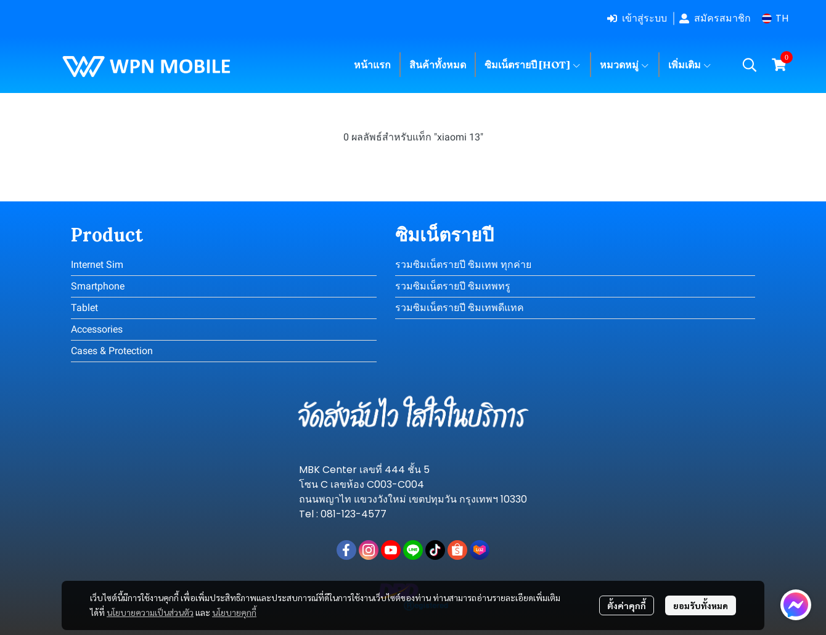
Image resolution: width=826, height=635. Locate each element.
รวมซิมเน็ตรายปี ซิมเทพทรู (452, 286)
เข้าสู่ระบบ (637, 18)
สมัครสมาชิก (715, 18)
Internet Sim (97, 264)
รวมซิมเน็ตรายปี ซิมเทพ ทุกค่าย (463, 264)
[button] (775, 18)
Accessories (97, 329)
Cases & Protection (112, 351)
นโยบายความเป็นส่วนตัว (150, 612)
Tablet (84, 307)
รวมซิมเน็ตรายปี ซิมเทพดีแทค (459, 307)
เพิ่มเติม (690, 65)
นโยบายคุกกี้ (234, 612)
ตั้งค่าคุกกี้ (626, 605)
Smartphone (98, 286)
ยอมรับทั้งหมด (700, 605)
